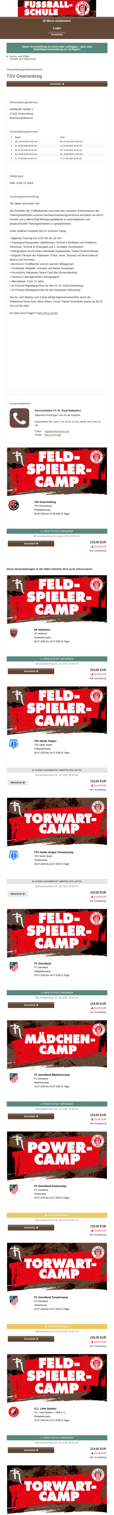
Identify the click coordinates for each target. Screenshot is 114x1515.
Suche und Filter (19, 56)
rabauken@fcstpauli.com (57, 431)
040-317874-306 (53, 435)
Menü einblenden (57, 20)
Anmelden (57, 34)
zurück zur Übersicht (23, 59)
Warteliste (18, 782)
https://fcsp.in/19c (47, 313)
